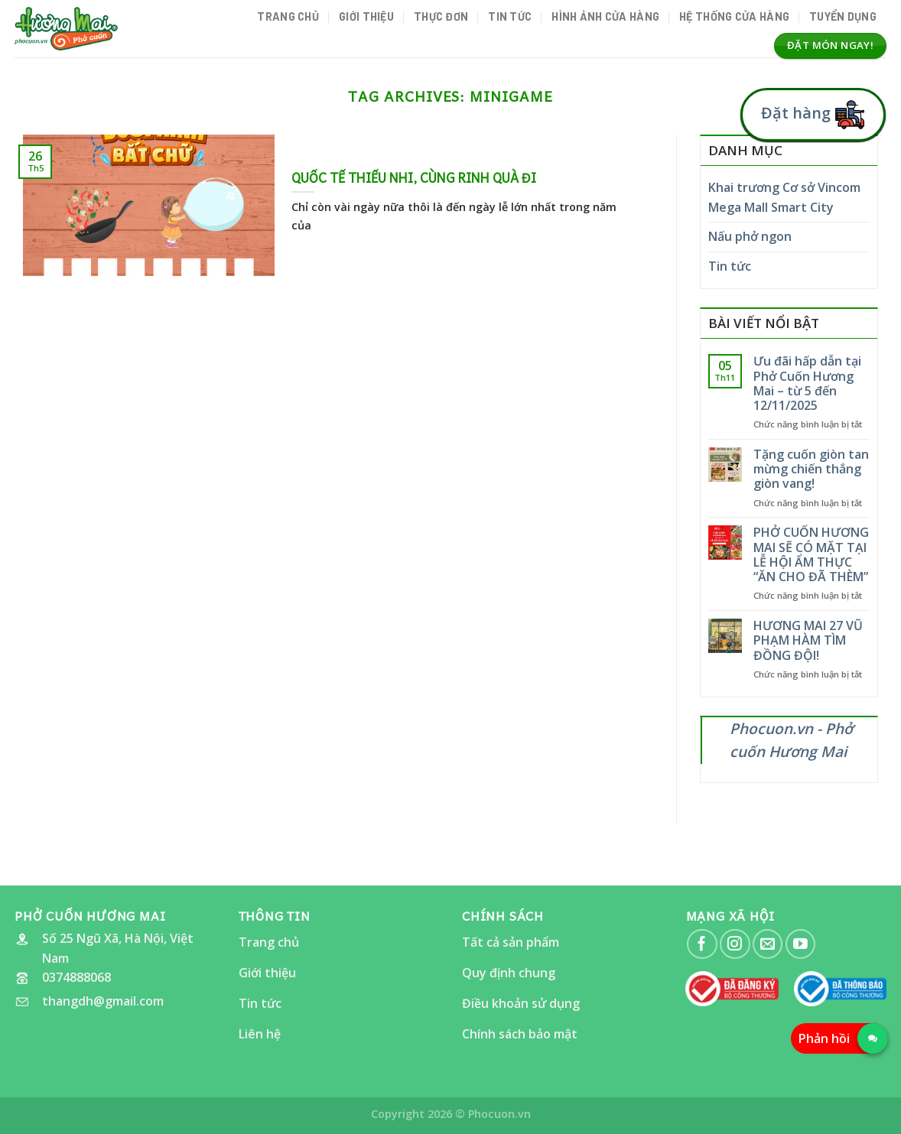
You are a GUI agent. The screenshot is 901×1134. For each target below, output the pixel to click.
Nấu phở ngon (750, 236)
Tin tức (510, 16)
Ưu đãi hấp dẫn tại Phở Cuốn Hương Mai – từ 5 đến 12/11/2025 (807, 383)
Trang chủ (288, 16)
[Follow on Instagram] (735, 944)
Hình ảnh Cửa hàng (605, 16)
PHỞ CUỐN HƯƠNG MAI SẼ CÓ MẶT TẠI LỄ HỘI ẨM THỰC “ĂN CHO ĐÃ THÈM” (811, 554)
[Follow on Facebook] (702, 944)
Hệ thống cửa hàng (734, 16)
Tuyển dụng (843, 16)
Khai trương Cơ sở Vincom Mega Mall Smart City (784, 197)
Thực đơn (441, 16)
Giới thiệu (366, 16)
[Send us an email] (767, 944)
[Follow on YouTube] (800, 944)
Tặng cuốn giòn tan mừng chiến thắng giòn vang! (811, 469)
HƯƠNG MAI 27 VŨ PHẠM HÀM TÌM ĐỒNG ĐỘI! (808, 641)
